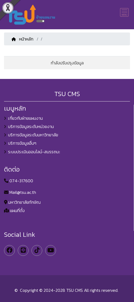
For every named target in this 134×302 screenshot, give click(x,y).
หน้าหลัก (23, 39)
